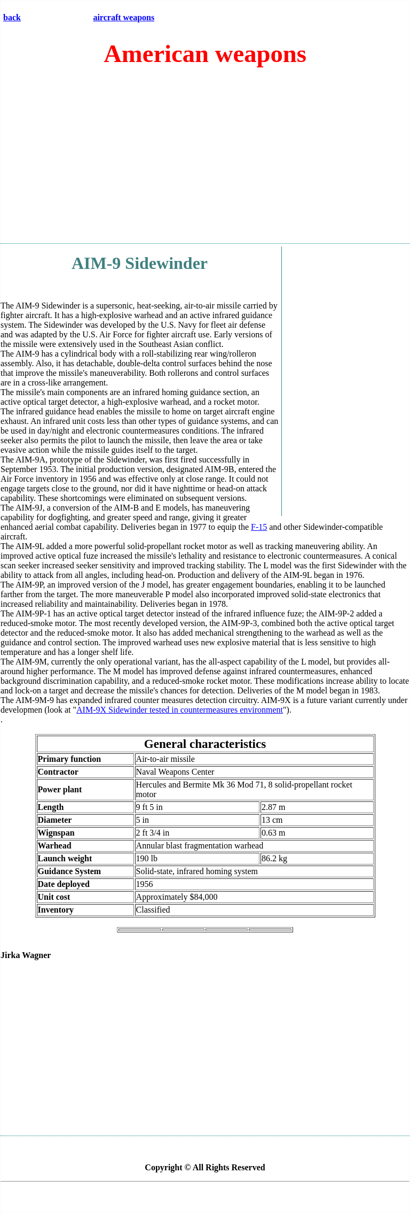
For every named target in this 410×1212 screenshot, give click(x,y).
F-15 (259, 526)
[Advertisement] (205, 160)
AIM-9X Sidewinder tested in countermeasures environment (179, 709)
